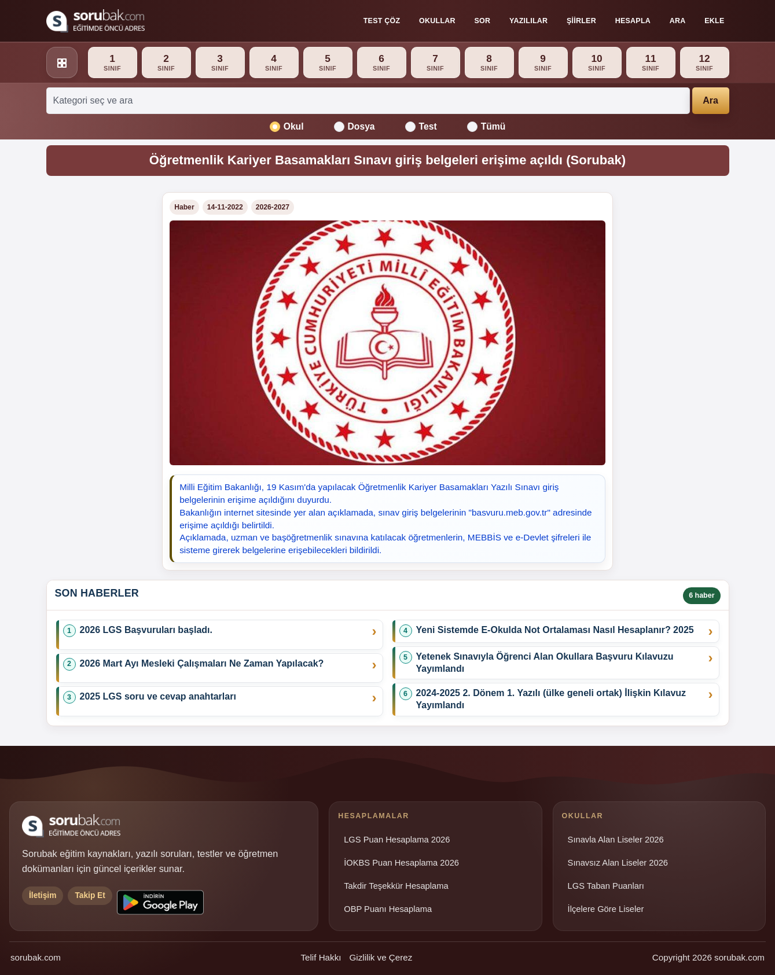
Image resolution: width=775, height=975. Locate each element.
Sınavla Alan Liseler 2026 (616, 839)
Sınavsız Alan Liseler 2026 (618, 862)
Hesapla (633, 21)
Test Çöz (382, 21)
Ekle (714, 21)
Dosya (354, 127)
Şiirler (581, 21)
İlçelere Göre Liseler (606, 909)
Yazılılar (528, 21)
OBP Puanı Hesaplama (388, 909)
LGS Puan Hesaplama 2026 (397, 839)
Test (421, 127)
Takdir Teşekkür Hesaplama (396, 886)
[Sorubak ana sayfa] (95, 21)
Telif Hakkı (320, 957)
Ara (678, 21)
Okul (287, 127)
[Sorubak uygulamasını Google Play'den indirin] (160, 902)
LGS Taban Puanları (606, 886)
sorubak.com (35, 957)
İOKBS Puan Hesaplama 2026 (401, 862)
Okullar (437, 21)
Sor (483, 21)
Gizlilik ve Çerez (380, 957)
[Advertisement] (97, 365)
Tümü (486, 127)
